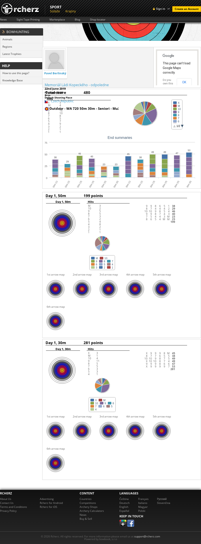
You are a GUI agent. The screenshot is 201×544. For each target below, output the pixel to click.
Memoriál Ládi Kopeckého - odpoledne (77, 84)
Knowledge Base (12, 80)
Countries (86, 499)
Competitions (88, 503)
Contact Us (6, 503)
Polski (141, 511)
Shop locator (97, 19)
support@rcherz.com (147, 536)
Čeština (124, 499)
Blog (77, 19)
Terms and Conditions (13, 507)
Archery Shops (89, 507)
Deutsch (124, 503)
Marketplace (57, 19)
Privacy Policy (8, 511)
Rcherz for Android (51, 503)
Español (124, 511)
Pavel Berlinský (55, 73)
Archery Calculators (92, 511)
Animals (7, 39)
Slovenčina (163, 503)
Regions (7, 46)
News (3, 19)
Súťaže (55, 11)
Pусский (162, 499)
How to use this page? (15, 73)
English (123, 507)
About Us (5, 499)
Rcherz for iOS (48, 507)
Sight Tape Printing (28, 19)
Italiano (142, 503)
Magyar (143, 507)
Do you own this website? (168, 83)
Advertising (47, 499)
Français (143, 499)
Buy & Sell (86, 519)
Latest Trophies (11, 54)
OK (184, 82)
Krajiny (70, 11)
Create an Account (187, 9)
